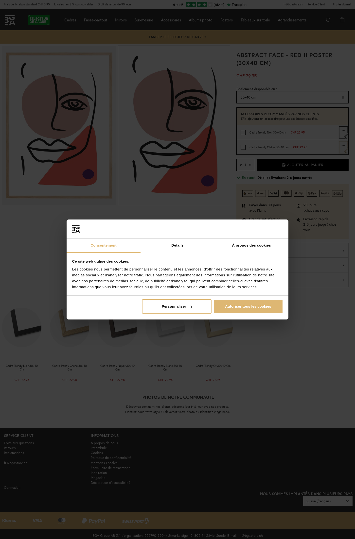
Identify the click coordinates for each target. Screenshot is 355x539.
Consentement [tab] (103, 245)
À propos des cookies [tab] (251, 245)
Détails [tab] (177, 245)
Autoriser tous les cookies (248, 306)
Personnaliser (177, 306)
